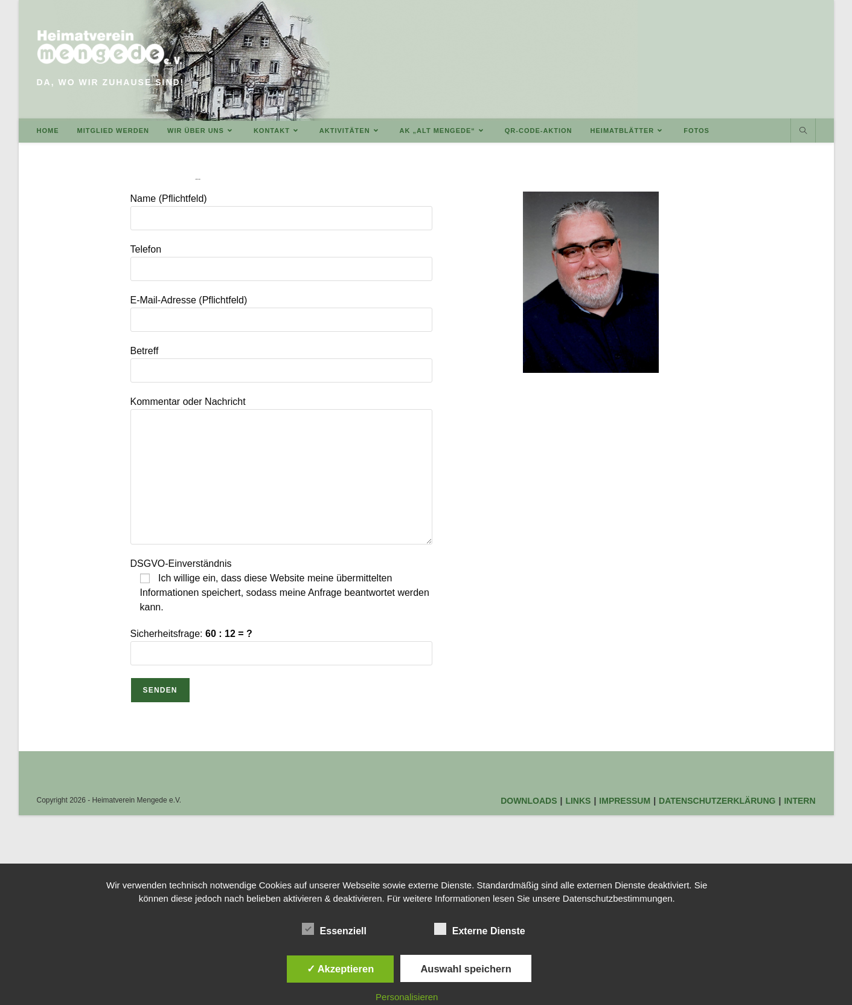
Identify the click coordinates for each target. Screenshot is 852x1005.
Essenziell (334, 929)
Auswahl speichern (465, 968)
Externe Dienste (479, 929)
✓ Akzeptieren (340, 968)
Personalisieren (407, 997)
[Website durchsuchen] (803, 131)
